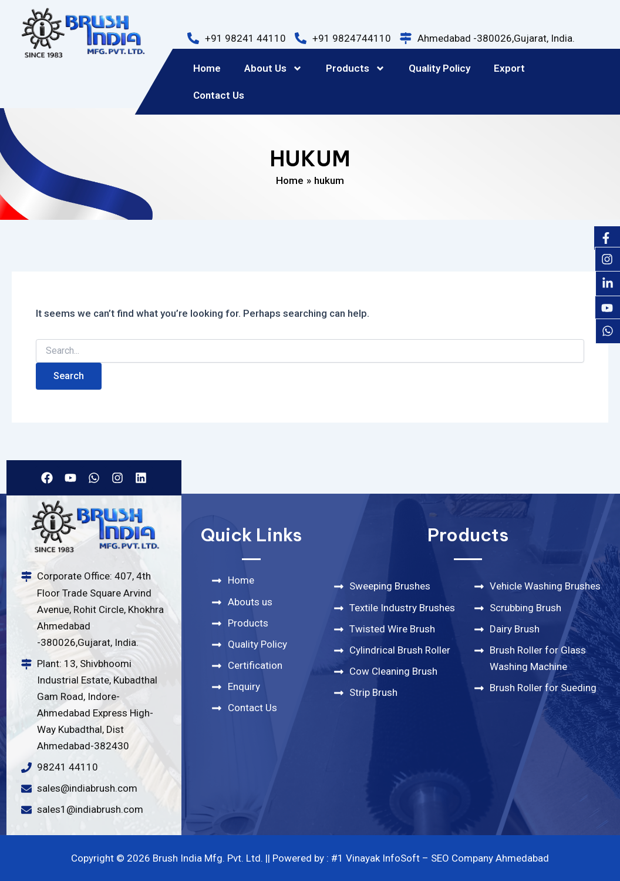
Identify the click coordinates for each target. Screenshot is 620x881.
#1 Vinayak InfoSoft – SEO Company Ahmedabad (440, 858)
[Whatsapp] (608, 331)
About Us (273, 68)
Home (207, 68)
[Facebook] (606, 238)
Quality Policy (439, 68)
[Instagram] (607, 259)
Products (355, 68)
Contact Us (218, 95)
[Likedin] (608, 283)
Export (509, 68)
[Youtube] (607, 308)
